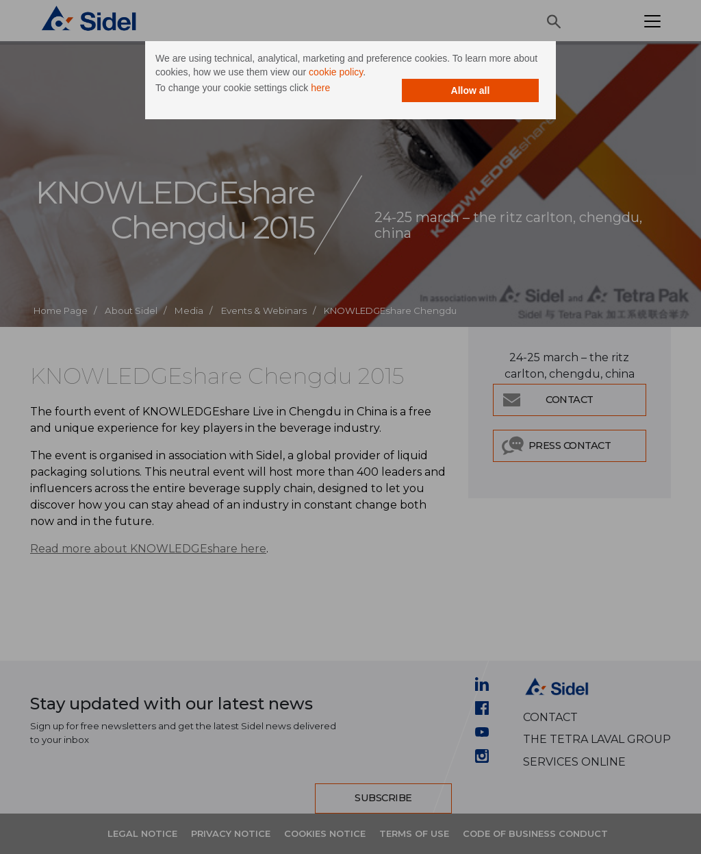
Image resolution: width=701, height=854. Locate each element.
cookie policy (336, 71)
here (320, 87)
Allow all (470, 90)
